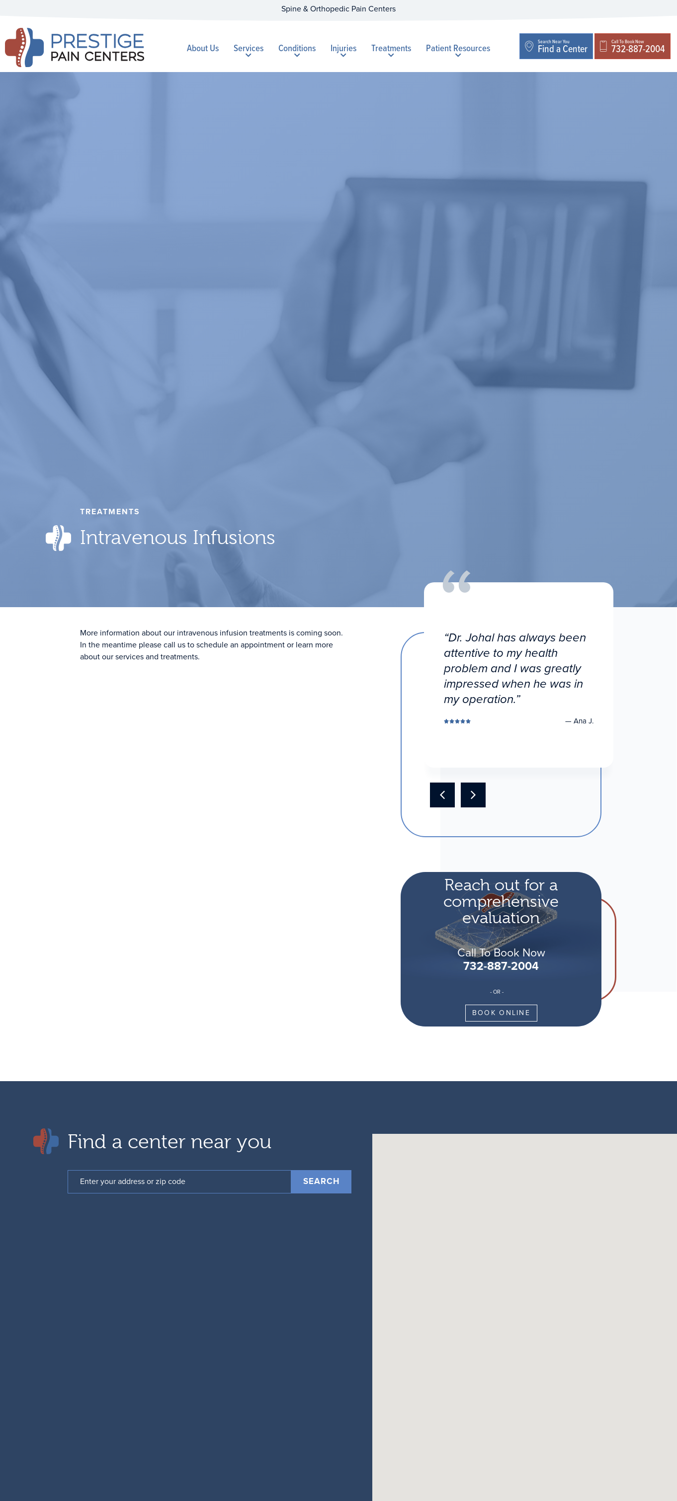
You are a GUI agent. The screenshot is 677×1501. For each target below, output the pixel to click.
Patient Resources (458, 49)
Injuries (343, 49)
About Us (203, 47)
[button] (442, 795)
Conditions (297, 49)
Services (248, 49)
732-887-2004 (501, 965)
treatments (110, 511)
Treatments (391, 49)
